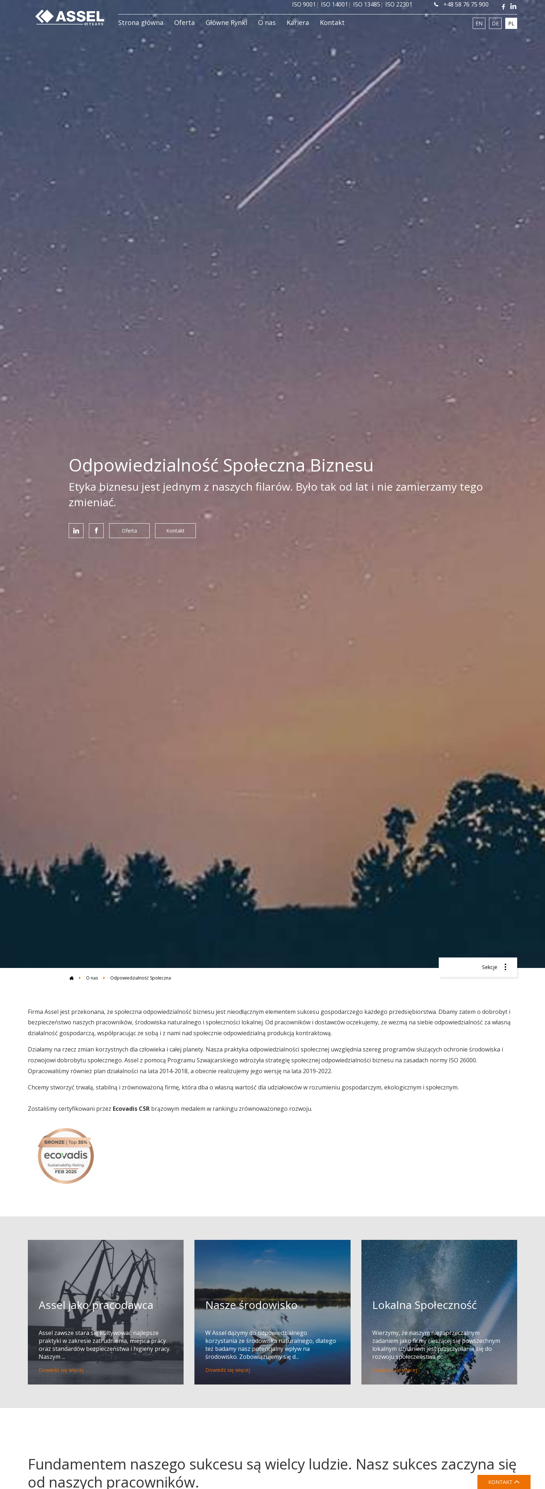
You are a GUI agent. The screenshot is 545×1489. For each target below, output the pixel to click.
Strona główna (140, 22)
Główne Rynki (226, 22)
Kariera (298, 22)
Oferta (184, 22)
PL (511, 23)
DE (495, 23)
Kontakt (332, 22)
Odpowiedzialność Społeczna (140, 978)
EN (479, 23)
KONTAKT (504, 1482)
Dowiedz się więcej (61, 1369)
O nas (267, 22)
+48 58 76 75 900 (461, 4)
